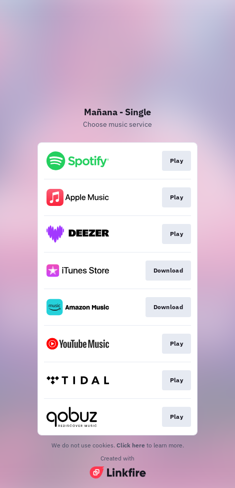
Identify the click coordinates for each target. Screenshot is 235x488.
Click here (130, 445)
